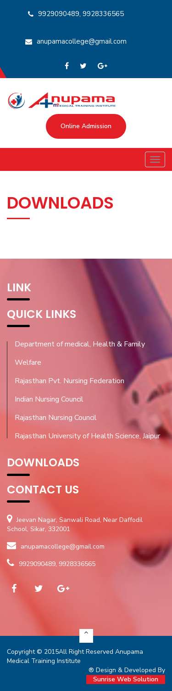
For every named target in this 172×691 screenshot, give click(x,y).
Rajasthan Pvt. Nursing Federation (69, 381)
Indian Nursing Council (49, 399)
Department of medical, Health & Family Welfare (80, 353)
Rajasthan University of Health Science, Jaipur (87, 436)
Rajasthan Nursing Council (56, 418)
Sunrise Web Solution (125, 679)
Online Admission (86, 126)
